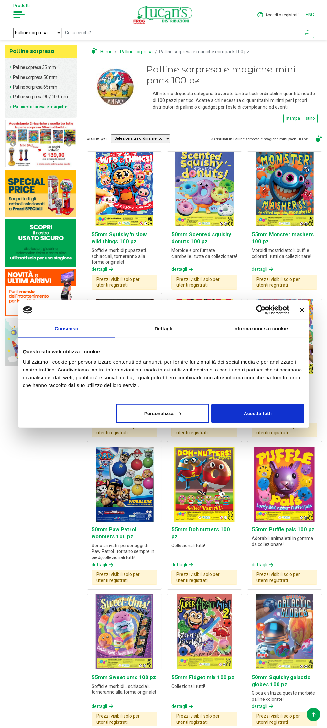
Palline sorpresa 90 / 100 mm (40, 96)
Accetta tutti (258, 413)
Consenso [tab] (66, 328)
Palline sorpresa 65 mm (35, 87)
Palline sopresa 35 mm (34, 67)
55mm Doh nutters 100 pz (200, 533)
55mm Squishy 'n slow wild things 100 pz (119, 238)
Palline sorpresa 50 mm (35, 77)
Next (69, 143)
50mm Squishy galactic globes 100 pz (281, 681)
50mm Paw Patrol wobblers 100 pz (114, 533)
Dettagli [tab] (164, 328)
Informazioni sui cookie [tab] (260, 328)
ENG (310, 14)
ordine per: (97, 138)
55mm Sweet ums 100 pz (124, 677)
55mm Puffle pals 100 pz (283, 529)
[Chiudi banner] (302, 310)
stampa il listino (300, 118)
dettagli (103, 269)
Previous (12, 143)
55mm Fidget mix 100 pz (202, 677)
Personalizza (162, 413)
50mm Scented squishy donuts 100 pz (201, 238)
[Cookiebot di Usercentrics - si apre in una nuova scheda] (261, 310)
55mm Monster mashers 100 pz (283, 238)
